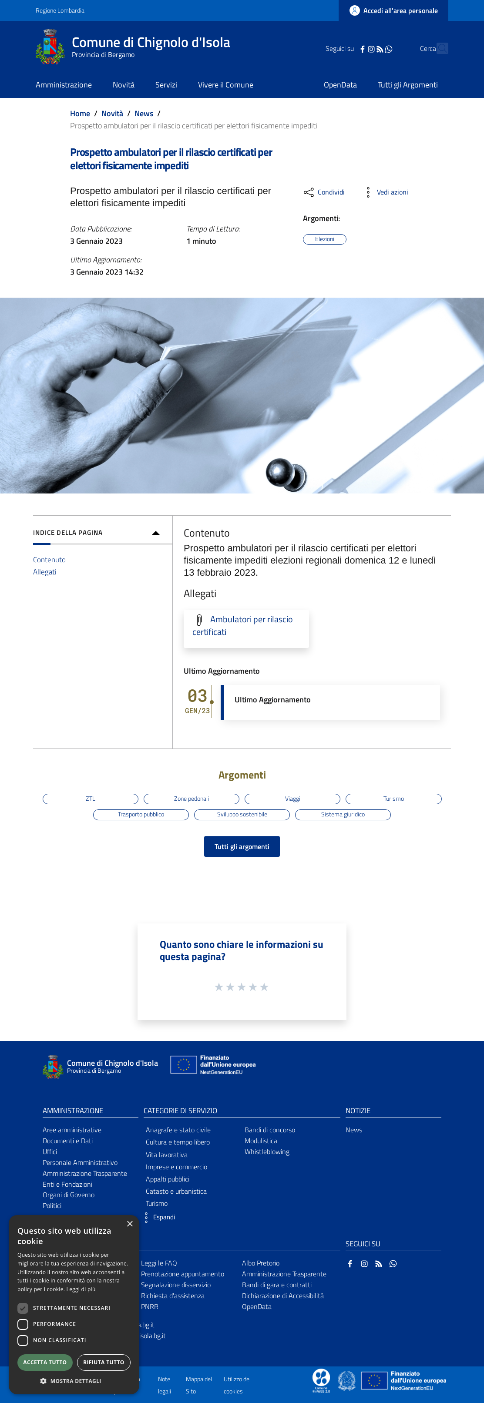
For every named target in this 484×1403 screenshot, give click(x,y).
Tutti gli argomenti (242, 846)
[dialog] (74, 1304)
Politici (52, 1205)
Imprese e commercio (176, 1166)
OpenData (257, 1306)
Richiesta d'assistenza (173, 1295)
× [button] (129, 1224)
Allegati (45, 571)
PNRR (149, 1306)
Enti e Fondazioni (67, 1184)
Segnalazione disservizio (176, 1284)
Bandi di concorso (270, 1129)
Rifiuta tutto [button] (103, 1362)
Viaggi (292, 798)
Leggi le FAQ (159, 1263)
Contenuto (49, 559)
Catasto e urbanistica (176, 1191)
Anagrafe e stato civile (178, 1129)
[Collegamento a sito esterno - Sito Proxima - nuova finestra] (321, 1380)
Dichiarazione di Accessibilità (283, 1295)
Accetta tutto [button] (45, 1362)
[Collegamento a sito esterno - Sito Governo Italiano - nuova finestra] (347, 1380)
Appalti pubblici (167, 1179)
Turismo (393, 798)
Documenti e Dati (68, 1140)
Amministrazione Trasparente (85, 1173)
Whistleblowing (267, 1151)
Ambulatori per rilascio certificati (242, 625)
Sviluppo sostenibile (242, 814)
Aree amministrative (72, 1129)
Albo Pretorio (260, 1263)
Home (80, 113)
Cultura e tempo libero (178, 1142)
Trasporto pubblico (141, 814)
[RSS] (364, 48)
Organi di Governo (68, 1194)
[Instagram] (355, 48)
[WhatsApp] (373, 48)
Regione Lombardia (60, 10)
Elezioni (324, 239)
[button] (157, 1218)
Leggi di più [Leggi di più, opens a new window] (81, 1289)
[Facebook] (347, 48)
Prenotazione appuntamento (182, 1274)
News (143, 113)
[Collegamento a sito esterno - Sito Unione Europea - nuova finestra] (211, 1067)
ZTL (90, 798)
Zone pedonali (191, 798)
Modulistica (261, 1140)
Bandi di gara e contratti (277, 1284)
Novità (112, 113)
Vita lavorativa (167, 1154)
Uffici (50, 1151)
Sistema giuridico (343, 814)
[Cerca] (437, 48)
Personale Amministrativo (80, 1162)
